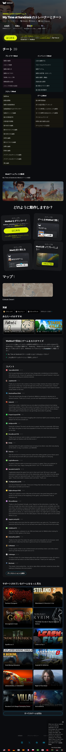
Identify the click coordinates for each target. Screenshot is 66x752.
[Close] (63, 722)
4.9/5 (6, 26)
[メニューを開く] (62, 3)
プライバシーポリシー (33, 735)
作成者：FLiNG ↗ (42, 28)
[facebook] (37, 743)
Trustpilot (47, 348)
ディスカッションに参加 (15, 573)
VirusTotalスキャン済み (29, 28)
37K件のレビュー (7, 28)
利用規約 (20, 735)
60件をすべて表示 (46, 311)
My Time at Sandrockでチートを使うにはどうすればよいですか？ (28, 354)
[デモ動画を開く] (33, 191)
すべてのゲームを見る (33, 713)
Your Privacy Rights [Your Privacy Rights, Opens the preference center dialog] (56, 747)
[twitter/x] (29, 742)
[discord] (22, 743)
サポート (46, 735)
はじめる (10, 38)
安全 (30, 26)
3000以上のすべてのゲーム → (14, 14)
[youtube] (44, 743)
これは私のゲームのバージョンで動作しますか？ (23, 357)
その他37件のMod (45, 38)
